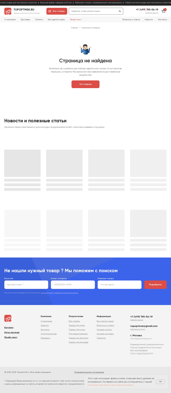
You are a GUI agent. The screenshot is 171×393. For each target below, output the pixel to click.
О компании (10, 20)
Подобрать (155, 284)
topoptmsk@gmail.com (144, 326)
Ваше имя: (8, 278)
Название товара (106, 278)
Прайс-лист (75, 20)
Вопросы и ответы (131, 20)
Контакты (162, 20)
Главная (74, 28)
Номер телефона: (59, 278)
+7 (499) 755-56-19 (141, 316)
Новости (149, 20)
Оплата (39, 20)
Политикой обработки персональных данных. (111, 385)
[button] (151, 13)
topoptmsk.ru (23, 9)
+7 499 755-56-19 (147, 9)
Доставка (25, 20)
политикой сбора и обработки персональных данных (59, 292)
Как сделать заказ (56, 20)
